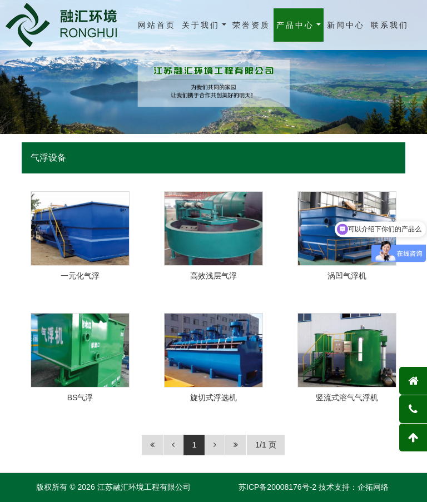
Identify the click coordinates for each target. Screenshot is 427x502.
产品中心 (295, 25)
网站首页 (157, 25)
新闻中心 (346, 25)
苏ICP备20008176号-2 (277, 487)
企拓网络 (373, 487)
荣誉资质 (251, 25)
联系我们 (390, 25)
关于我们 (201, 25)
